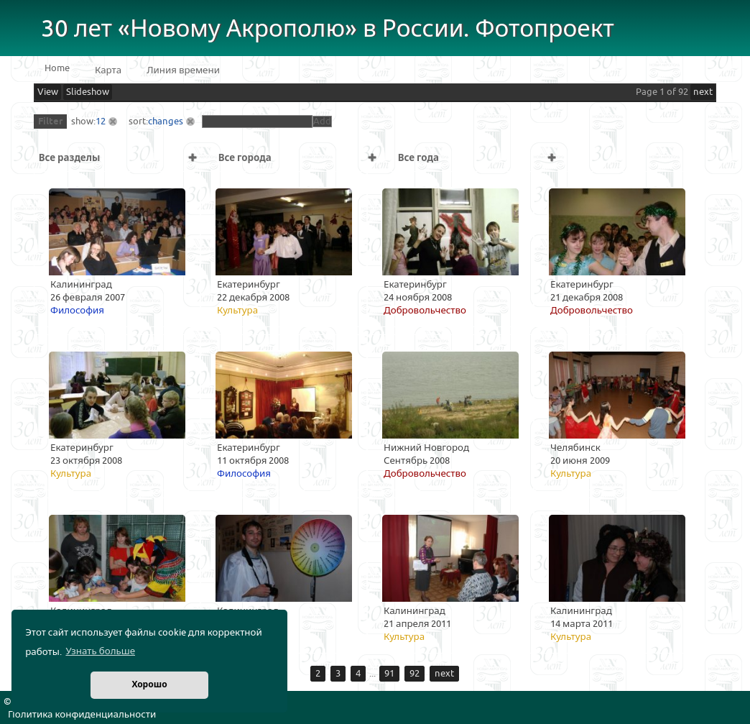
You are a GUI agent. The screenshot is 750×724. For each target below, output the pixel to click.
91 (389, 674)
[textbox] (257, 121)
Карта (108, 70)
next (703, 92)
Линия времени (183, 70)
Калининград (81, 285)
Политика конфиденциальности (82, 715)
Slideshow (87, 92)
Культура (237, 311)
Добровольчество (425, 311)
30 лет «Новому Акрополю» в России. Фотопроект (327, 29)
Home (57, 68)
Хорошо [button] (149, 684)
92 (414, 674)
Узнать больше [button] (100, 651)
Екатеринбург (248, 285)
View (47, 92)
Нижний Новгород (426, 448)
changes (165, 121)
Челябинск (575, 448)
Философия (77, 311)
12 (101, 121)
